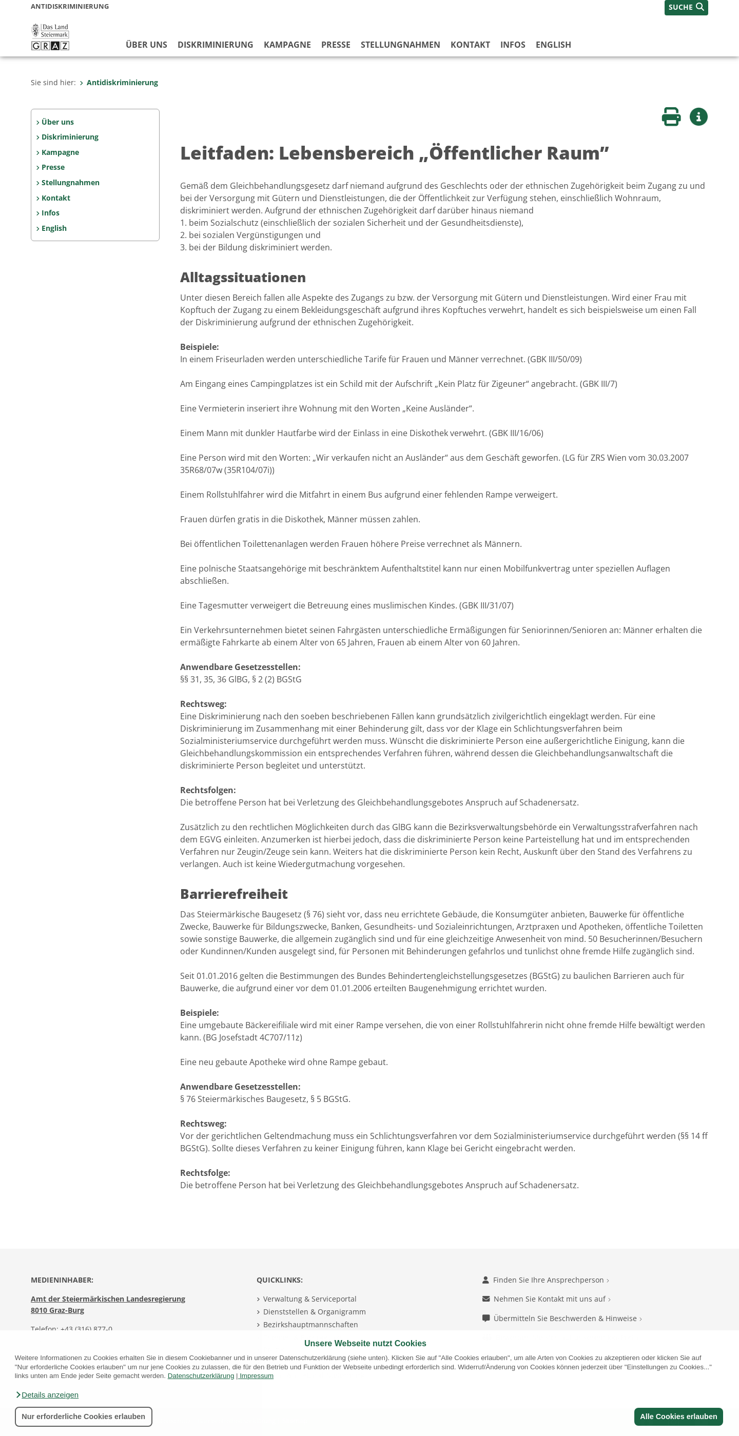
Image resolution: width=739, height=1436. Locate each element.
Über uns (146, 44)
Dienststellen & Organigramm (314, 1311)
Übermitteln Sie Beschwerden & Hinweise (562, 1318)
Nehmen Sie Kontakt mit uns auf (546, 1299)
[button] (47, 1395)
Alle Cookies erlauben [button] (678, 1416)
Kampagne (287, 44)
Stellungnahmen (400, 44)
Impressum (257, 1376)
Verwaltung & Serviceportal (310, 1299)
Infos (513, 44)
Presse (336, 44)
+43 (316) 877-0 (86, 1329)
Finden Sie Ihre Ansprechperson (545, 1280)
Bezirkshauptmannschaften (310, 1324)
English (553, 44)
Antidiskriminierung (119, 82)
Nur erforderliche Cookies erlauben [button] (83, 1416)
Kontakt (470, 44)
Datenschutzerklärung (201, 1376)
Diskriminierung (216, 44)
